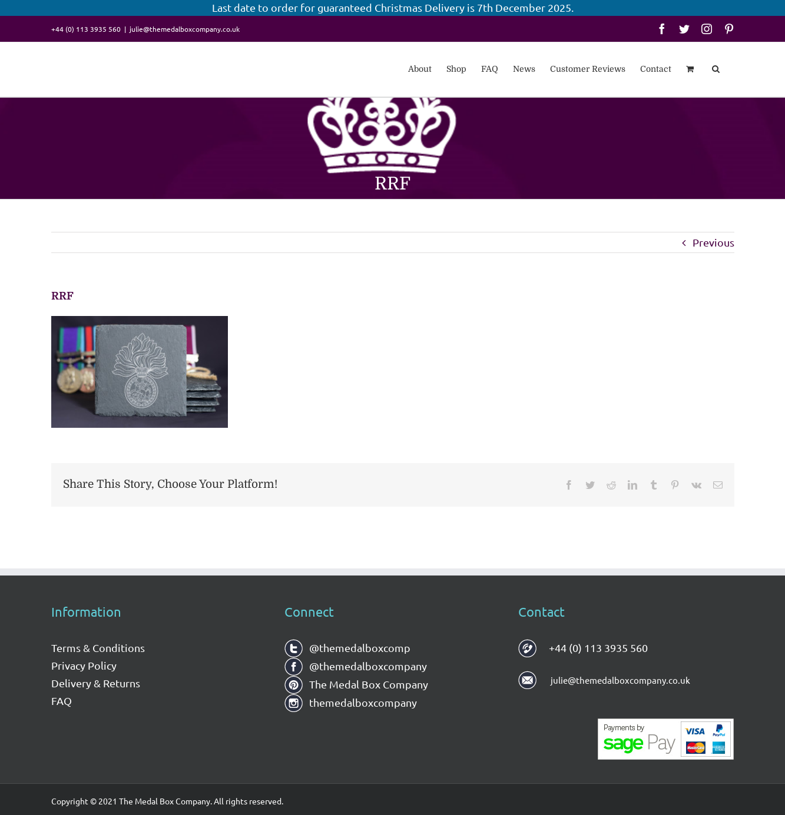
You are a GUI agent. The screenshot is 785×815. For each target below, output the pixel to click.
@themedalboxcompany (355, 666)
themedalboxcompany (350, 702)
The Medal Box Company (356, 684)
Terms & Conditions (98, 647)
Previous (713, 242)
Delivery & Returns (95, 683)
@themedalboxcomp (347, 647)
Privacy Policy (84, 665)
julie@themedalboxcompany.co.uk (185, 29)
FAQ (61, 700)
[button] (716, 67)
